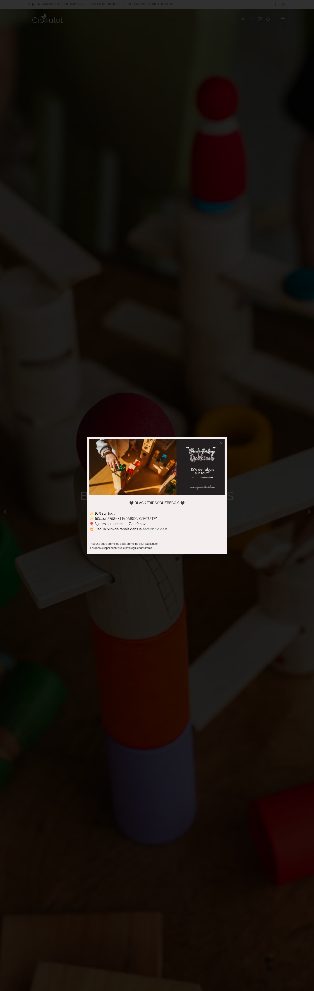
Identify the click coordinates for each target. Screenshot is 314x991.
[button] (220, 442)
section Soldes (154, 529)
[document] (157, 495)
